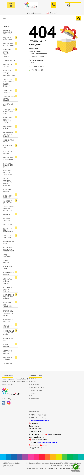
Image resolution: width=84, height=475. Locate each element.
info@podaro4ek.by (35, 448)
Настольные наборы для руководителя (8, 249)
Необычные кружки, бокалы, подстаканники (9, 73)
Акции (33, 393)
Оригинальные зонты (8, 242)
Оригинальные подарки (8, 273)
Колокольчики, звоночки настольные (9, 208)
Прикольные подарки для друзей (8, 165)
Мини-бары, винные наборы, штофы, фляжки (7, 52)
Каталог (34, 382)
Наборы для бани (7, 147)
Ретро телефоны (6, 256)
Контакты (34, 396)
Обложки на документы (7, 202)
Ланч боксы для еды (7, 152)
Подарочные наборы (7, 127)
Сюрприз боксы (9, 60)
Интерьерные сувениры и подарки (8, 134)
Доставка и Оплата (37, 387)
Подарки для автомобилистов (9, 158)
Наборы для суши (7, 267)
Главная (33, 379)
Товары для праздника (7, 196)
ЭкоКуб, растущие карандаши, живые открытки (7, 181)
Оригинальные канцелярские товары (8, 332)
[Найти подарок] (78, 18)
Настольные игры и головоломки (8, 230)
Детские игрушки (6, 345)
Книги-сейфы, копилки (8, 91)
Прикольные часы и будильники (7, 304)
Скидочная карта (37, 390)
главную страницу (38, 56)
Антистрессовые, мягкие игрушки (9, 98)
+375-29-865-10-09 (38, 70)
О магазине (35, 384)
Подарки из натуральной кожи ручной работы (8, 312)
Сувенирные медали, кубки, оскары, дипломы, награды (8, 83)
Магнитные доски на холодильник (8, 172)
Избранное (35, 399)
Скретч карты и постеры (8, 141)
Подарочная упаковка (7, 358)
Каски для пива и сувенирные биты (9, 111)
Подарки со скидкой (7, 65)
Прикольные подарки (7, 190)
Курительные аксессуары (8, 237)
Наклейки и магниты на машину (7, 289)
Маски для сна (8, 224)
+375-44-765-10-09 (38, 66)
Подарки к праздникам (7, 39)
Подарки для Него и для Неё (8, 44)
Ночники (6, 214)
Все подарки (7, 363)
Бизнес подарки (6, 261)
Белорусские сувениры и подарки (7, 352)
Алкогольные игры (8, 105)
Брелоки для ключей (7, 326)
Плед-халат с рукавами (7, 219)
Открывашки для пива (8, 320)
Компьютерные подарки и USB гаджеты (9, 296)
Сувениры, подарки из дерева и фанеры (7, 280)
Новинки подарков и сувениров (7, 32)
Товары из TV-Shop (8, 339)
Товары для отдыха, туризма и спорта (7, 120)
